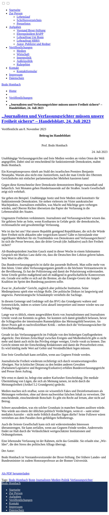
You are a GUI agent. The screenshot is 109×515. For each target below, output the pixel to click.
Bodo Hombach (11, 84)
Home (12, 91)
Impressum (16, 74)
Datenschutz (16, 78)
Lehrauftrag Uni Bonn (30, 37)
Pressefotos (23, 23)
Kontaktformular (27, 71)
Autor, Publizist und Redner (34, 44)
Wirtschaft (23, 54)
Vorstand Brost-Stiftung (31, 30)
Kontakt (14, 67)
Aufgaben (15, 27)
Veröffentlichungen (20, 47)
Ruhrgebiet (23, 64)
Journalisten (43, 480)
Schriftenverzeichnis (29, 20)
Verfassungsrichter (81, 480)
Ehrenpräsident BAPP (30, 33)
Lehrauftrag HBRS (28, 40)
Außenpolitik (25, 61)
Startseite (14, 10)
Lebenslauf (23, 16)
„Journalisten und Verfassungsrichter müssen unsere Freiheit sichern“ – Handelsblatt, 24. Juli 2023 (53, 119)
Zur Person (16, 13)
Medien (21, 50)
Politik (65, 480)
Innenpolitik (24, 57)
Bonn (32, 480)
